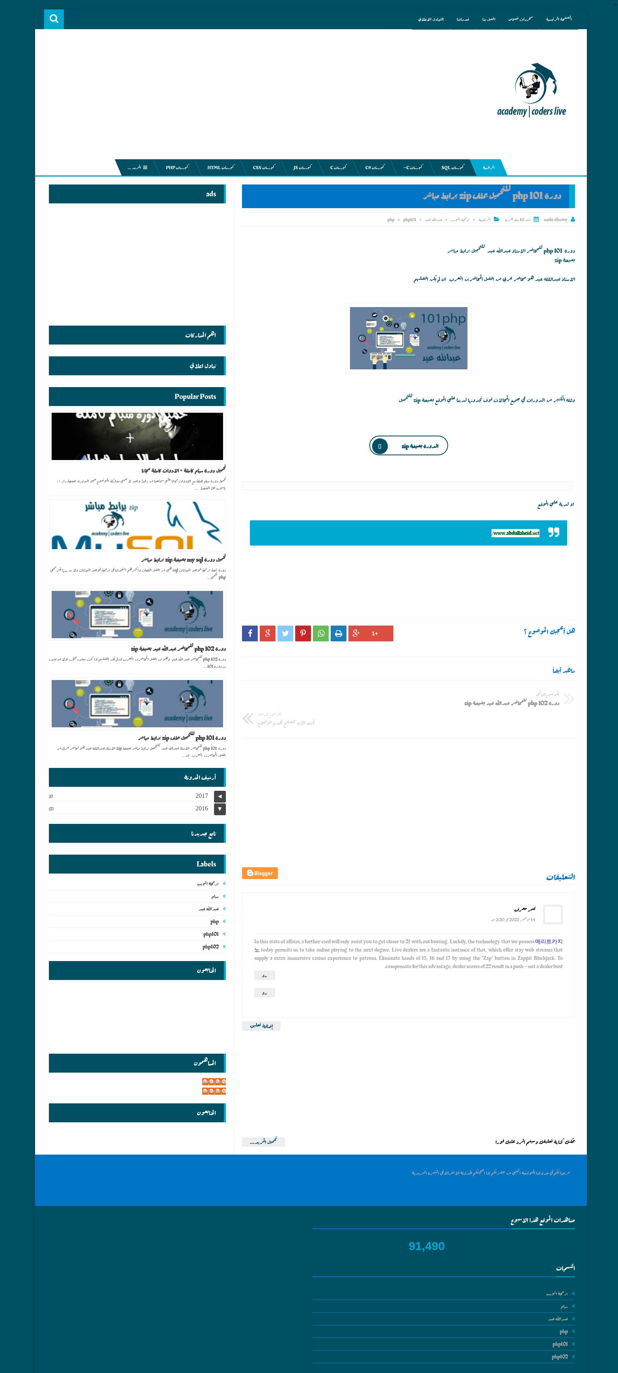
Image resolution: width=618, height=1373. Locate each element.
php (389, 219)
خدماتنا (458, 19)
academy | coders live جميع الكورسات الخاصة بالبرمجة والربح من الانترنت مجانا (455, 1364)
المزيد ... (135, 167)
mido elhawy (212, 1080)
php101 (407, 219)
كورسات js (300, 167)
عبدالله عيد (431, 219)
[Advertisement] (261, 96)
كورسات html (218, 167)
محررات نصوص (516, 19)
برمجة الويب (458, 219)
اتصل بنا (484, 19)
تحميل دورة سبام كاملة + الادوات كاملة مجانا (182, 470)
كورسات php (175, 167)
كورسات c (336, 167)
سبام (213, 895)
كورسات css (262, 167)
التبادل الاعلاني (426, 19)
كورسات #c (372, 167)
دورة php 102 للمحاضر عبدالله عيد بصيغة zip (176, 649)
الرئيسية (483, 219)
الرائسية (486, 167)
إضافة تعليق (259, 1003)
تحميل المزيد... (261, 1119)
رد (262, 953)
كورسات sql (450, 167)
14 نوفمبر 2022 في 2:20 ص (511, 897)
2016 (200, 807)
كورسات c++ (411, 167)
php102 (209, 945)
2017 (200, 794)
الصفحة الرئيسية (554, 19)
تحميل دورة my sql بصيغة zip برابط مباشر (181, 559)
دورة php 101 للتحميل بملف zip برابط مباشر (180, 738)
